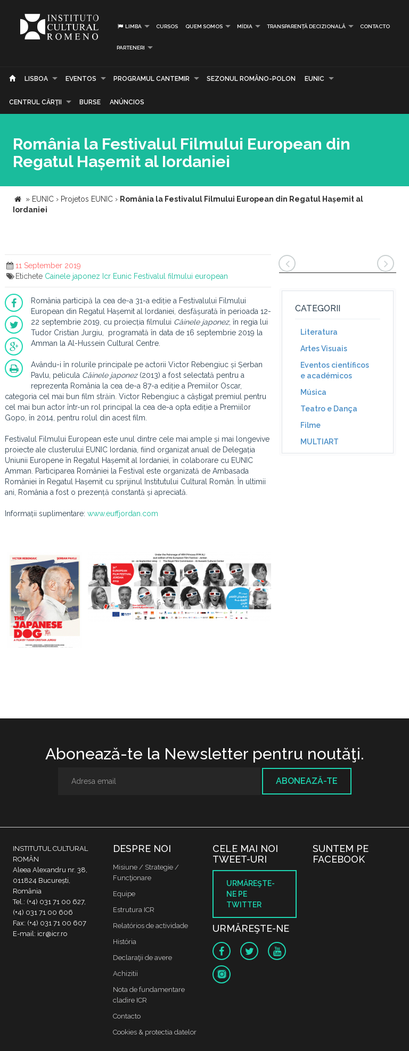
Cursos (167, 26)
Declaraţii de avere (142, 958)
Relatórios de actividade (150, 926)
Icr (106, 276)
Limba (129, 26)
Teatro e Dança (328, 408)
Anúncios (127, 102)
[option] (45, 601)
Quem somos (204, 26)
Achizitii (125, 974)
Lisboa (36, 78)
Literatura (319, 332)
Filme (310, 425)
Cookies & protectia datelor (155, 1032)
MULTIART (319, 441)
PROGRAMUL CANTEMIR (151, 78)
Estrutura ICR (133, 910)
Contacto (375, 26)
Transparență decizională (306, 26)
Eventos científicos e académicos (334, 370)
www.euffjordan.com (122, 513)
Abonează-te (307, 781)
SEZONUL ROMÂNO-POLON (251, 78)
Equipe (124, 894)
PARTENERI (131, 48)
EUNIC (314, 78)
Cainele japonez (72, 276)
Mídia (244, 26)
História (124, 942)
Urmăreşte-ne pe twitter (250, 894)
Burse (90, 102)
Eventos (81, 78)
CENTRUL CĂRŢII (35, 102)
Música (313, 392)
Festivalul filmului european (181, 276)
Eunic (122, 276)
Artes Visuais (323, 348)
